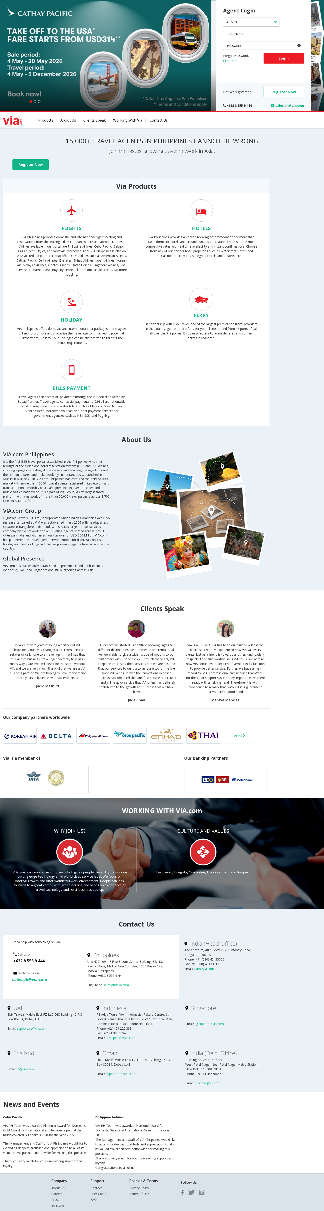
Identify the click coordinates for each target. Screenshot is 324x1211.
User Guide (98, 1194)
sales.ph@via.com (29, 979)
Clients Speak (94, 120)
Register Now (284, 92)
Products (45, 120)
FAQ (93, 1199)
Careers (56, 1194)
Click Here (230, 61)
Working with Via (127, 120)
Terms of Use (139, 1194)
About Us (68, 120)
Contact (96, 1188)
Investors (58, 1205)
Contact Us (159, 120)
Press (55, 1199)
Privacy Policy (139, 1188)
